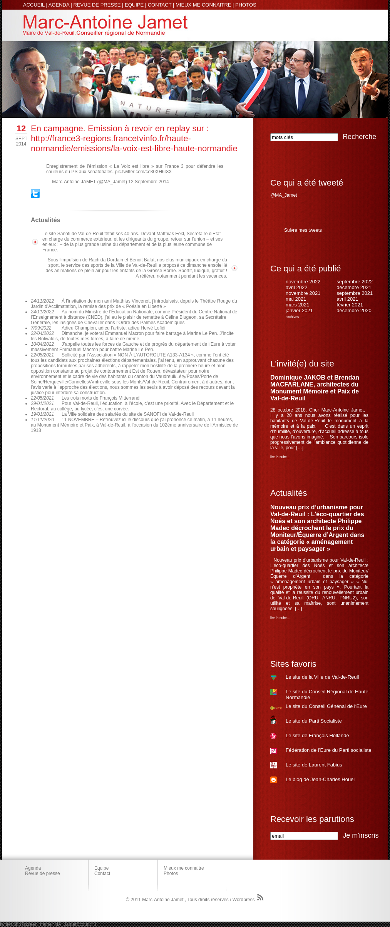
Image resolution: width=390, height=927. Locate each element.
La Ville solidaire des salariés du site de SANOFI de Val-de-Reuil (128, 414)
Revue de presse (42, 873)
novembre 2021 (303, 293)
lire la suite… (280, 457)
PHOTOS (245, 5)
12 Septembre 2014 (148, 181)
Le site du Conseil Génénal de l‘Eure (326, 706)
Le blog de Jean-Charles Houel (320, 779)
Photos (171, 873)
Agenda (33, 868)
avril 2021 (347, 299)
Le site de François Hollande (317, 735)
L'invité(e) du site (302, 363)
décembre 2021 (353, 287)
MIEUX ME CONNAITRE (203, 5)
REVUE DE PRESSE (97, 5)
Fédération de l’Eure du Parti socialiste (329, 750)
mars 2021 (297, 305)
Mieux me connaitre (184, 868)
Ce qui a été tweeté (306, 182)
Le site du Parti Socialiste (314, 721)
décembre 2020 (353, 310)
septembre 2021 (354, 293)
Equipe (101, 868)
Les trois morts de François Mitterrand (100, 398)
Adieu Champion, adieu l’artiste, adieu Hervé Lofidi (114, 328)
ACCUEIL (34, 5)
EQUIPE (134, 5)
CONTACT (160, 5)
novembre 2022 (303, 281)
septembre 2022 (354, 281)
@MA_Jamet (283, 195)
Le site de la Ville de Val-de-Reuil (322, 677)
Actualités (288, 493)
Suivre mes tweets (303, 230)
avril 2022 (296, 287)
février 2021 (349, 305)
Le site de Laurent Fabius (314, 765)
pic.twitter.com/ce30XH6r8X (143, 171)
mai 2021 (296, 299)
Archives (292, 317)
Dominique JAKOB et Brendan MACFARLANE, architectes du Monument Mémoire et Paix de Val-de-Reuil (314, 388)
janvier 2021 (299, 310)
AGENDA (59, 5)
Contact (102, 873)
